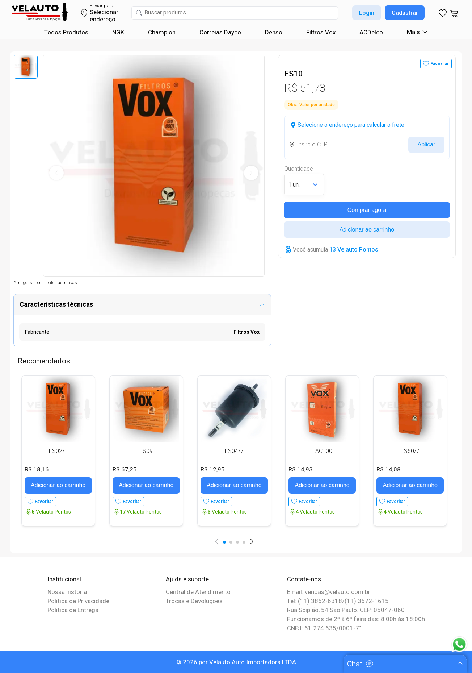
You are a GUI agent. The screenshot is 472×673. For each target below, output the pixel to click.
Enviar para (102, 5)
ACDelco (371, 32)
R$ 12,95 (213, 469)
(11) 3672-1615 (367, 601)
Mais (413, 32)
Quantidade (298, 168)
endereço (102, 19)
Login (366, 12)
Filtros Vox (321, 32)
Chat (354, 664)
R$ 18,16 (37, 469)
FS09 (146, 451)
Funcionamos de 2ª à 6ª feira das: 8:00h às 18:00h (356, 619)
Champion (162, 32)
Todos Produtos (66, 32)
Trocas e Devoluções (194, 601)
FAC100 (322, 451)
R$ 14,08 (388, 469)
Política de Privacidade (78, 601)
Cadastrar (405, 12)
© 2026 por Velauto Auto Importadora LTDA (236, 662)
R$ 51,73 (304, 88)
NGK (118, 32)
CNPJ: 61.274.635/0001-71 (325, 628)
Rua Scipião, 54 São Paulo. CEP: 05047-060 (346, 610)
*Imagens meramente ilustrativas (45, 282)
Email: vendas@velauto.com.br (328, 591)
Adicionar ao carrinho (367, 230)
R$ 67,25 (125, 469)
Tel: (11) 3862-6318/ (316, 601)
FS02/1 (58, 451)
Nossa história (67, 591)
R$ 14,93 (300, 469)
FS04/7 (234, 451)
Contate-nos (304, 579)
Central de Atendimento (198, 591)
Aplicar (426, 144)
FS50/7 (410, 451)
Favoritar (439, 63)
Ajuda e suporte (187, 579)
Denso (273, 32)
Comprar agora (367, 210)
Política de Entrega (72, 610)
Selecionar (104, 12)
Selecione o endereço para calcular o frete (351, 124)
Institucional (64, 579)
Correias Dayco (220, 32)
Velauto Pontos (51, 512)
